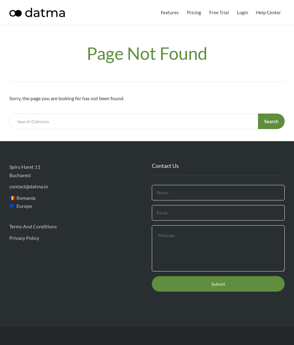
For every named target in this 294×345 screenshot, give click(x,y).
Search (271, 121)
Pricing (194, 12)
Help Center (268, 12)
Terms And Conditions (33, 226)
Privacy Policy (24, 238)
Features (170, 12)
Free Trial (219, 12)
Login (242, 12)
